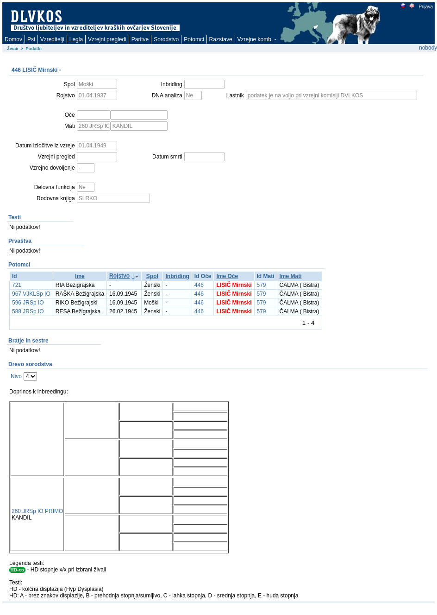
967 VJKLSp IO (31, 294)
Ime (80, 276)
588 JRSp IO (28, 311)
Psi (31, 39)
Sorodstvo (166, 39)
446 (199, 285)
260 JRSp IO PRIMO (37, 511)
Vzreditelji (52, 39)
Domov (13, 39)
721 (16, 285)
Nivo (16, 376)
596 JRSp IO (28, 302)
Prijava (425, 6)
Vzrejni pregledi (107, 39)
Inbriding (177, 276)
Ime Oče (227, 276)
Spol (152, 276)
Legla (76, 39)
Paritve (140, 39)
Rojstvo (119, 276)
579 (261, 285)
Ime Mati (291, 276)
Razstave (220, 39)
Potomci (194, 39)
